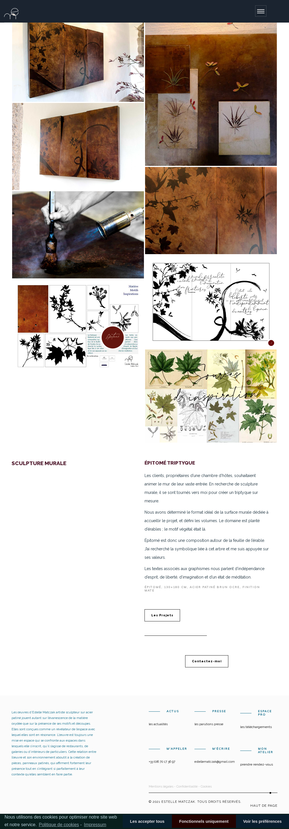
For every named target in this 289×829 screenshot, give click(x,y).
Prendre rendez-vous (256, 764)
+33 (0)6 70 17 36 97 (162, 762)
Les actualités (158, 724)
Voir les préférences (262, 821)
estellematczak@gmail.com (214, 762)
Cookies (206, 786)
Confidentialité (187, 786)
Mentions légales (161, 786)
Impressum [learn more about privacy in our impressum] (95, 824)
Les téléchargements (256, 727)
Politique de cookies (59, 824)
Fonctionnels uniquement (204, 821)
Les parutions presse (208, 724)
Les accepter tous (147, 821)
